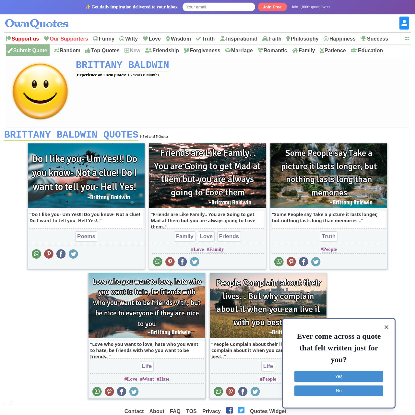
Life (147, 368)
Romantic (275, 50)
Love (154, 39)
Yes (339, 376)
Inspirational (241, 39)
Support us (25, 39)
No (339, 390)
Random (70, 50)
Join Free (272, 7)
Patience (335, 50)
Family (307, 50)
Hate (164, 381)
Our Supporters (69, 39)
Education (370, 50)
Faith (275, 39)
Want (148, 381)
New (135, 50)
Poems (86, 239)
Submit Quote (30, 50)
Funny (106, 39)
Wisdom (181, 39)
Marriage (242, 50)
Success (377, 39)
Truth (208, 39)
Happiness (342, 39)
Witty (131, 39)
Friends (229, 239)
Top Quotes (105, 50)
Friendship (165, 50)
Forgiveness (205, 50)
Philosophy (304, 39)
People (330, 251)
